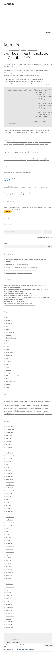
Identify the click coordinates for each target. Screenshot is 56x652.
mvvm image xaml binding (32, 144)
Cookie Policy (32, 649)
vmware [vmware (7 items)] (28, 414)
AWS (7, 326)
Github (7, 349)
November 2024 (10, 429)
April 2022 (8, 505)
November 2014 (10, 616)
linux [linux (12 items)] (26, 408)
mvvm (10, 144)
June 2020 (8, 560)
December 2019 (10, 572)
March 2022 (9, 508)
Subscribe (48, 232)
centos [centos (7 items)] (11, 405)
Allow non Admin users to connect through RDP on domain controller (22, 295)
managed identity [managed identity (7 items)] (33, 408)
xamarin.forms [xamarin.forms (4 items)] (48, 414)
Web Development (10, 381)
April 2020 (8, 566)
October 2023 (9, 453)
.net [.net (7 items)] (5, 401)
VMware (8, 378)
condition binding (22, 142)
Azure (7, 329)
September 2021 (10, 523)
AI (6, 317)
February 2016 (9, 604)
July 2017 (8, 598)
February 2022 (9, 511)
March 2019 (9, 581)
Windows (8, 384)
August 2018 (9, 590)
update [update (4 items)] (12, 414)
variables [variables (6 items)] (17, 414)
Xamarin (11, 140)
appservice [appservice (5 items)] (15, 401)
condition (14, 142)
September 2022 (10, 491)
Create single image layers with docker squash (16, 291)
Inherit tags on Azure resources (12, 287)
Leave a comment (32, 50)
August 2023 (9, 459)
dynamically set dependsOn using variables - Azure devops (20, 305)
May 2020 (8, 563)
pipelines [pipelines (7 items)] (6, 411)
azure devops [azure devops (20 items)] (45, 401)
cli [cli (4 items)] (13, 405)
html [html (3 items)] (8, 408)
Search (6, 243)
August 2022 (9, 493)
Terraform (8, 370)
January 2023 (9, 479)
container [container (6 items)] (22, 405)
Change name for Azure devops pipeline (14, 301)
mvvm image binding (18, 144)
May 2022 (8, 502)
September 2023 (10, 456)
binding (9, 142)
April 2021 (8, 537)
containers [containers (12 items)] (29, 405)
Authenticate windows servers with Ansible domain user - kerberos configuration (26, 289)
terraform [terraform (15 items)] (7, 414)
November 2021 (10, 517)
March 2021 (9, 540)
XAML (46, 144)
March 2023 (9, 473)
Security (8, 367)
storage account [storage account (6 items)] (38, 411)
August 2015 (9, 610)
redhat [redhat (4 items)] (20, 411)
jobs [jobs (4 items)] (15, 408)
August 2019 (9, 575)
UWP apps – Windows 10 (12, 376)
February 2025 (9, 426)
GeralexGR (9, 4)
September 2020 (10, 552)
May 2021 (8, 534)
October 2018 (9, 584)
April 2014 (8, 619)
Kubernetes (9, 355)
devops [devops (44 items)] (40, 405)
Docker (7, 346)
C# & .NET (8, 335)
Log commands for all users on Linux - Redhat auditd (18, 303)
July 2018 (8, 592)
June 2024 (8, 438)
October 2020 (9, 549)
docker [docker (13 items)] (46, 405)
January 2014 (9, 627)
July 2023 (8, 461)
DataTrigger (31, 142)
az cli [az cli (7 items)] (19, 401)
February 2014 (9, 624)
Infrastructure (9, 352)
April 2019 (8, 578)
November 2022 (10, 485)
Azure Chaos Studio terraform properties (17, 264)
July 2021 (8, 528)
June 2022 (8, 499)
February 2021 (9, 543)
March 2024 (9, 447)
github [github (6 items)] (5, 408)
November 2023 (10, 450)
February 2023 (9, 476)
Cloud (7, 341)
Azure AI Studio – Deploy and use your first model (19, 273)
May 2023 (8, 467)
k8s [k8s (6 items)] (17, 408)
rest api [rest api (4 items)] (27, 411)
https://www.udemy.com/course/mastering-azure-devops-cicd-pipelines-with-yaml (26, 160)
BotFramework (10, 332)
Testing (8, 373)
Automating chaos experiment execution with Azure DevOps (22, 267)
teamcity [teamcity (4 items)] (46, 411)
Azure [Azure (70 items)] (24, 401)
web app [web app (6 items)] (35, 414)
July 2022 (8, 496)
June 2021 (8, 531)
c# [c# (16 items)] (8, 405)
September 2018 (10, 587)
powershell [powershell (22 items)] (13, 411)
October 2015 (9, 607)
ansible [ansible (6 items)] (8, 401)
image (36, 142)
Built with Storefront (13, 642)
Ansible (8, 320)
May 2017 (8, 601)
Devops (8, 344)
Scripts (8, 364)
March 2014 (9, 622)
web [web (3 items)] (32, 414)
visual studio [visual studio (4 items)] (23, 414)
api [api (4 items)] (11, 401)
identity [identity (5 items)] (12, 408)
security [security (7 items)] (31, 411)
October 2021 (9, 520)
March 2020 (9, 569)
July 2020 (8, 558)
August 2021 (9, 526)
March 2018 (9, 595)
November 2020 (10, 546)
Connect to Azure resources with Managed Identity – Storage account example (25, 285)
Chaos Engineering (11, 338)
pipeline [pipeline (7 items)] (45, 408)
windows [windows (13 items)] (41, 414)
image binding (43, 142)
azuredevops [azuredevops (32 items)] (34, 401)
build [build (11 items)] (5, 405)
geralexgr (23, 50)
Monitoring (9, 361)
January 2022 (9, 514)
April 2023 (8, 470)
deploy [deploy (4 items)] (35, 405)
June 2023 (8, 464)
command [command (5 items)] (17, 405)
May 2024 (8, 441)
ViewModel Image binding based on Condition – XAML (26, 55)
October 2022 (9, 488)
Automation (9, 323)
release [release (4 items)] (23, 411)
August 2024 (9, 435)
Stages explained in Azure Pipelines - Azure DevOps (17, 293)
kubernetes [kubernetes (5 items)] (22, 408)
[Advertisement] (28, 18)
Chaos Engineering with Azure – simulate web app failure (21, 270)
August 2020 (9, 555)
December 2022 (10, 482)
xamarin (42, 144)
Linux (7, 358)
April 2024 (8, 444)
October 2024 (9, 432)
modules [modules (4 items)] (41, 408)
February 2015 (9, 613)
